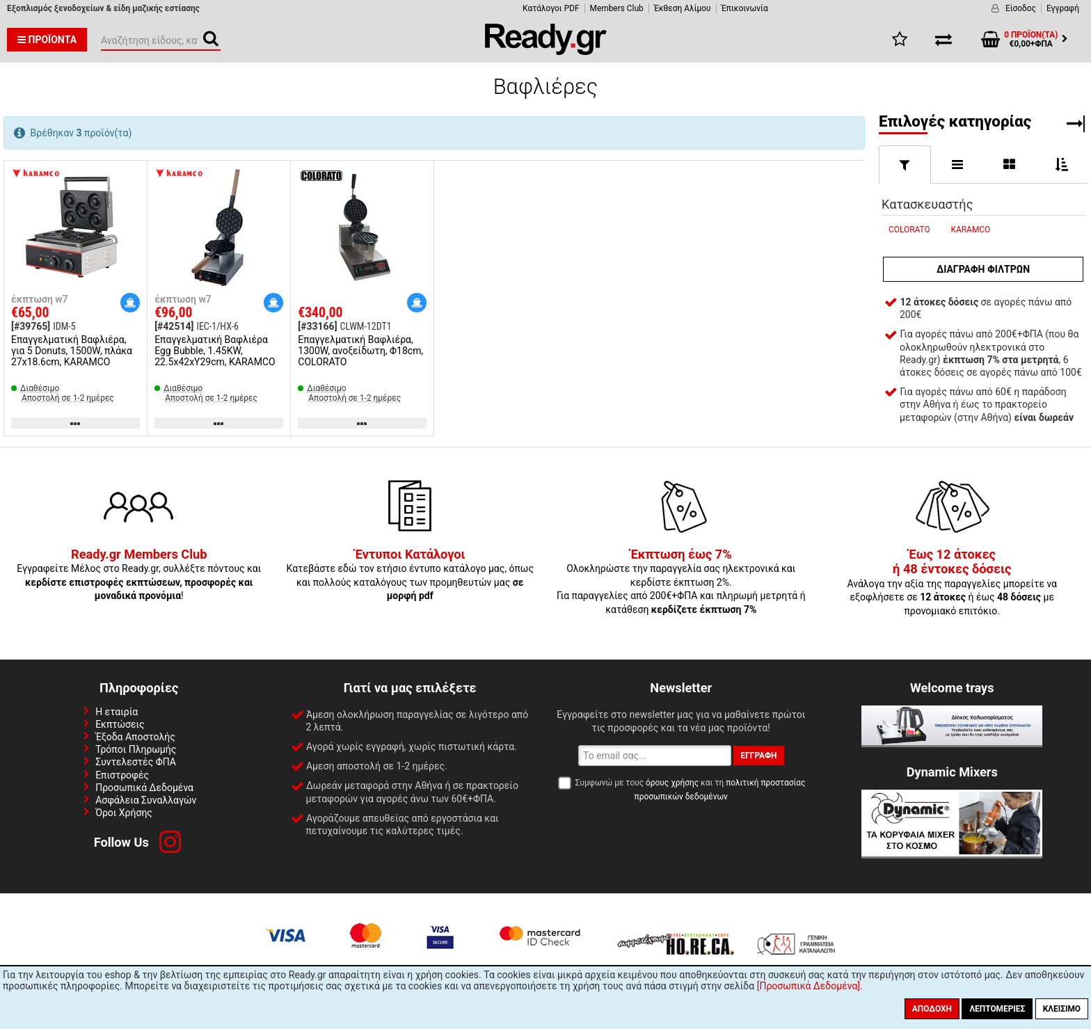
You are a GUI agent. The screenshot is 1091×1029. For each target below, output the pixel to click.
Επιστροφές (122, 775)
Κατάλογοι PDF (551, 8)
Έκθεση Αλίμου (682, 8)
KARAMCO (971, 229)
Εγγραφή (1062, 8)
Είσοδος (1020, 8)
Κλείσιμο (1062, 1009)
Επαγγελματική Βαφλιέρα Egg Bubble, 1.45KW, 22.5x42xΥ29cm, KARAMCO (215, 350)
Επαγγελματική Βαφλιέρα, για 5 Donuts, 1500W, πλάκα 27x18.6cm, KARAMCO (71, 350)
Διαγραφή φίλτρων (983, 269)
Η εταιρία (116, 711)
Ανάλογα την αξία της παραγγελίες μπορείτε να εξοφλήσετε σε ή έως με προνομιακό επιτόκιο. (952, 583)
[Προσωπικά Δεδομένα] (808, 985)
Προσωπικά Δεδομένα (144, 787)
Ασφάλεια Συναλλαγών (145, 800)
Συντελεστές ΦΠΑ (135, 761)
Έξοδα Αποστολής (135, 736)
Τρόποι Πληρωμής (135, 749)
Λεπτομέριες (997, 1009)
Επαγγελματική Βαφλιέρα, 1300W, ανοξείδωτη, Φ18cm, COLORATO (360, 350)
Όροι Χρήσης (123, 812)
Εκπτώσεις (119, 724)
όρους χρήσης (672, 783)
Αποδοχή (932, 1009)
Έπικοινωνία (745, 8)
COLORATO (909, 229)
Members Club (617, 8)
